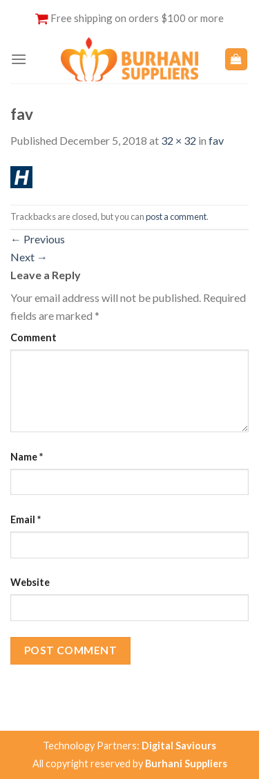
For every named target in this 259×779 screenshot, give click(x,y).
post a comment (176, 216)
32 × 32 (178, 140)
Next (29, 256)
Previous (37, 238)
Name (26, 457)
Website (30, 582)
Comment (33, 337)
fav (216, 140)
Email (25, 519)
